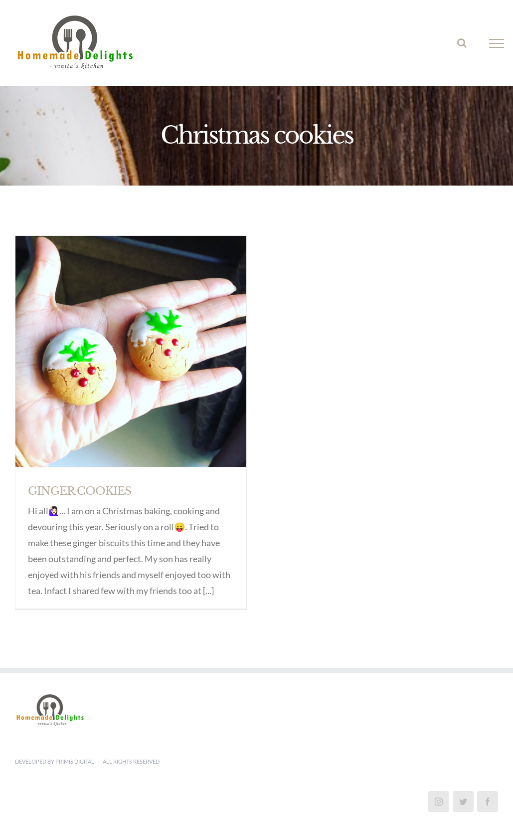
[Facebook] (487, 800)
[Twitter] (463, 800)
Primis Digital (75, 760)
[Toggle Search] (462, 43)
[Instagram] (438, 800)
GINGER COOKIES (79, 491)
